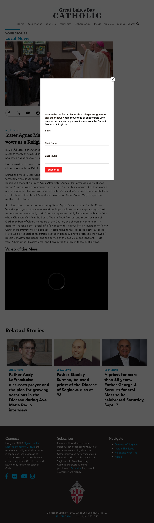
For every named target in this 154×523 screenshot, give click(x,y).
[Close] (113, 79)
